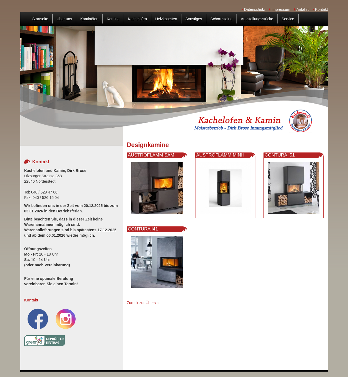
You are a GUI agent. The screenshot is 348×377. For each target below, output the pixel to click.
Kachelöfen (137, 19)
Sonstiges (193, 19)
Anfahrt (301, 9)
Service (288, 19)
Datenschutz (253, 9)
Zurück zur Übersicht (144, 303)
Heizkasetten (166, 19)
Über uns (64, 19)
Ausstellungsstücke (257, 19)
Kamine (113, 19)
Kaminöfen (89, 19)
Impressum (279, 9)
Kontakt (320, 9)
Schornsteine (221, 19)
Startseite (40, 19)
